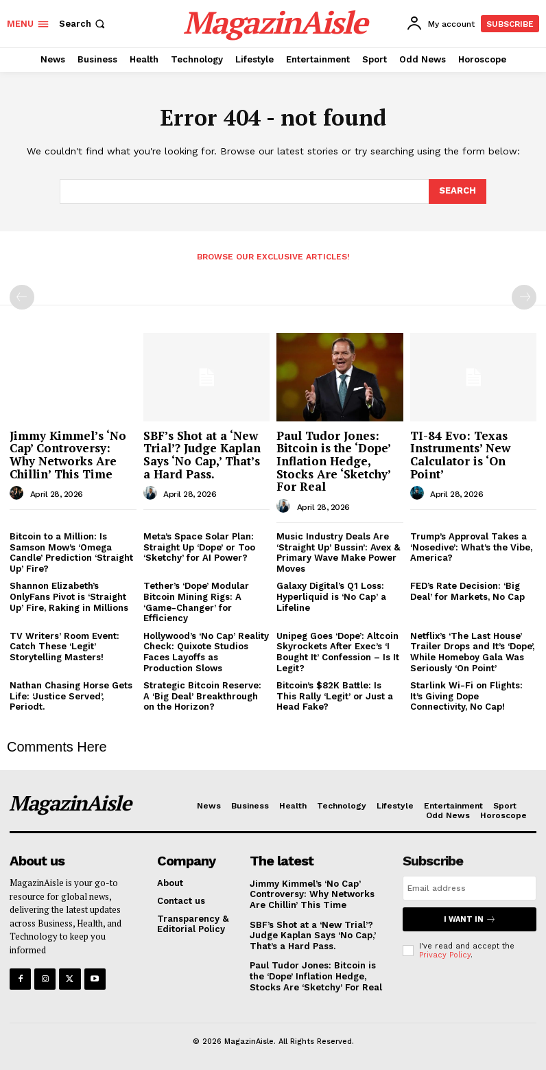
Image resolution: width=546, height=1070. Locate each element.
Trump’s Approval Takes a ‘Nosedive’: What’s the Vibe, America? (471, 547)
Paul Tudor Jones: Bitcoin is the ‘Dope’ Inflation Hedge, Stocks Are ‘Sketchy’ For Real (333, 461)
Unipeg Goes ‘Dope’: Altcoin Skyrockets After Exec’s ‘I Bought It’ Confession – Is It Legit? (337, 652)
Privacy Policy (445, 955)
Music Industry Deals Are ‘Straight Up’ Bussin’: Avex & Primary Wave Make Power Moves (338, 552)
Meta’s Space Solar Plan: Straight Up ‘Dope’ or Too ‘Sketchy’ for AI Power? (199, 547)
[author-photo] (18, 493)
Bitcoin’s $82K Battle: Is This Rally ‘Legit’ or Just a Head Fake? (334, 696)
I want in (470, 919)
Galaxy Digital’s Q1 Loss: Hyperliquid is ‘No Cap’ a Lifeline (331, 596)
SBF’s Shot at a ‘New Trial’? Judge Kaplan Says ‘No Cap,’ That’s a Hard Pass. (202, 455)
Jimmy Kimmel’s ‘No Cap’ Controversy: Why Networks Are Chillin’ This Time (68, 455)
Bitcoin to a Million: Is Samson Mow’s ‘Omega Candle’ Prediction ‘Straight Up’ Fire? (71, 552)
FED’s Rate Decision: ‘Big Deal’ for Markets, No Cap (467, 591)
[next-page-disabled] (524, 297)
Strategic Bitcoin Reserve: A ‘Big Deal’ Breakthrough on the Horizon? (202, 696)
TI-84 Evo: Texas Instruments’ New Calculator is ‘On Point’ (460, 455)
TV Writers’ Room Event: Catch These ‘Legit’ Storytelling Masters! (64, 646)
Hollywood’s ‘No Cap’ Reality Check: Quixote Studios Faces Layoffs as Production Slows (206, 652)
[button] (83, 23)
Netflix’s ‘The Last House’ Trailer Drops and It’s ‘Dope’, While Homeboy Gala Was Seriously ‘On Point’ (472, 652)
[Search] (457, 191)
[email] (469, 888)
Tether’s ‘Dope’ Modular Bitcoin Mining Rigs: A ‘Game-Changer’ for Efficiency (196, 602)
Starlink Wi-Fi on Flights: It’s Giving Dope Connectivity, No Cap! (466, 696)
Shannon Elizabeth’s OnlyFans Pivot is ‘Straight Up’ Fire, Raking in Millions (69, 596)
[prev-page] (22, 297)
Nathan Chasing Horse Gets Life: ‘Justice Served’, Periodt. (71, 696)
